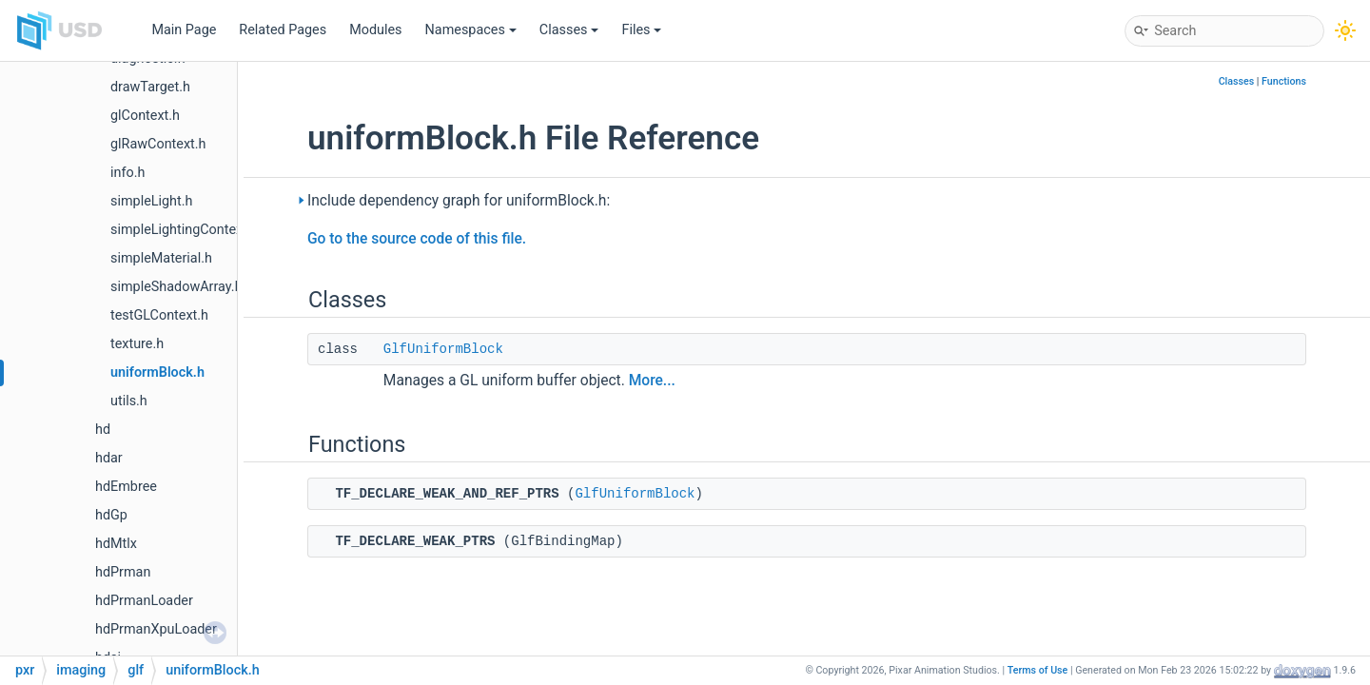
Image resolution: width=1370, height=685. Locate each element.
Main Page (183, 30)
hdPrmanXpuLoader (156, 629)
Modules (375, 30)
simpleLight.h (151, 201)
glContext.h (145, 116)
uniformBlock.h (157, 372)
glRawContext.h (158, 144)
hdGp (111, 515)
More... (652, 380)
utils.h (128, 401)
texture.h (137, 344)
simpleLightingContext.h (184, 230)
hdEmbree (126, 487)
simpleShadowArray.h (176, 287)
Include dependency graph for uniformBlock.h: (458, 200)
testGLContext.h (159, 315)
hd (102, 429)
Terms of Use (1038, 670)
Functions (1284, 81)
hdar (109, 458)
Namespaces (471, 30)
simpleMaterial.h (161, 258)
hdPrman (122, 572)
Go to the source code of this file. (416, 238)
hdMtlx (116, 544)
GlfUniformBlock (443, 349)
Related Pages (282, 30)
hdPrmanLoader (144, 601)
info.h (127, 173)
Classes (569, 30)
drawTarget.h (150, 87)
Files (641, 30)
